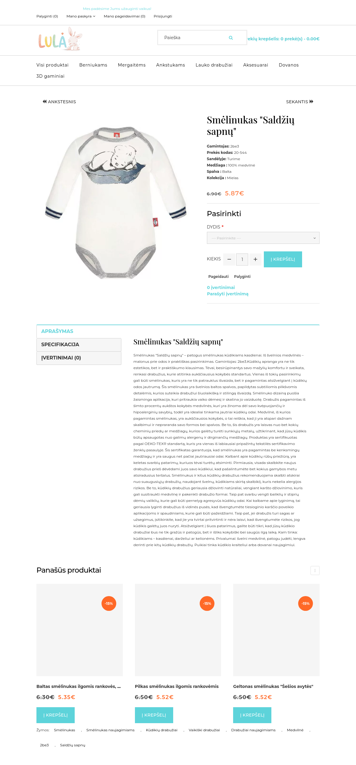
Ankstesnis (59, 101)
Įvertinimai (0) (61, 357)
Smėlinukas (64, 729)
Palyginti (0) (47, 16)
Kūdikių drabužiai (161, 729)
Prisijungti (163, 16)
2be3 (44, 744)
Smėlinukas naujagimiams (110, 729)
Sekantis (300, 101)
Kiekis (214, 259)
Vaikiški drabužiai (204, 729)
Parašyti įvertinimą (227, 293)
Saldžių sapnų (72, 744)
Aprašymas (57, 331)
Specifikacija (60, 344)
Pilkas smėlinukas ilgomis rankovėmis (177, 686)
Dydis (213, 227)
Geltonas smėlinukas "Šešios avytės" (273, 686)
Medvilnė (295, 729)
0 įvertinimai (221, 287)
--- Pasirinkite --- (226, 238)
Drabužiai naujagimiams (253, 729)
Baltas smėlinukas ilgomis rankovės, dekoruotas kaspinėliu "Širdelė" (111, 686)
